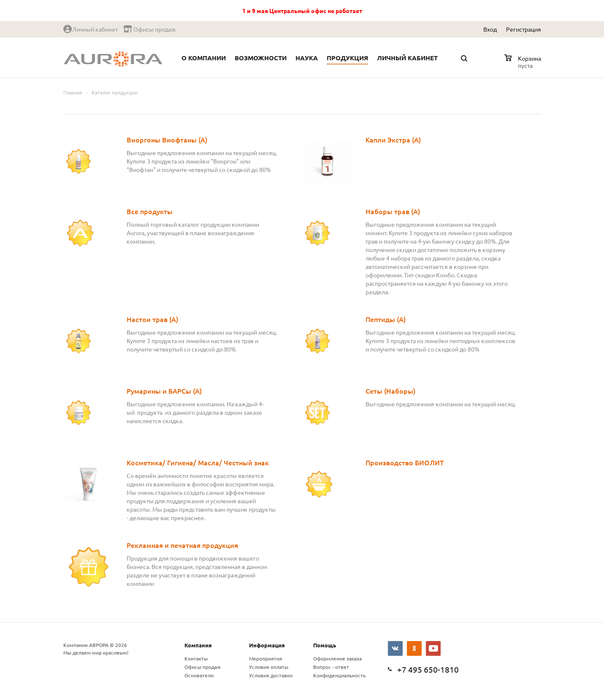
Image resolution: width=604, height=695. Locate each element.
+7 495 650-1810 (428, 669)
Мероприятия (265, 658)
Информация (267, 645)
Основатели (199, 675)
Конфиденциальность (339, 675)
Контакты (196, 658)
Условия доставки (271, 675)
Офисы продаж (202, 666)
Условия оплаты (268, 666)
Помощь (324, 645)
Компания (198, 645)
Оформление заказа (337, 658)
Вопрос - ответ (331, 666)
